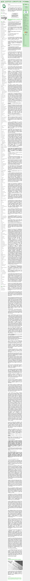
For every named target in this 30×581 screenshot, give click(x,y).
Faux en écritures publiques (3, 125)
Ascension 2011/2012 (3, 32)
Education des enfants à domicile (4, 108)
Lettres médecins (2, 172)
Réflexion (2, 235)
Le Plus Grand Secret (3, 165)
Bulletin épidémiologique (4, 71)
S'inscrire (26, 6)
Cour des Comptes (2, 87)
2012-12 (23, 43)
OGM (1, 203)
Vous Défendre (2, 283)
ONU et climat (2, 207)
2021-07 (23, 38)
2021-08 (23, 37)
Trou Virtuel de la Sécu (3, 265)
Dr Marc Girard (2, 103)
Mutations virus (2, 193)
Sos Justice (2, 252)
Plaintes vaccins (2, 219)
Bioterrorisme (3, 70)
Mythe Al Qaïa (2, 194)
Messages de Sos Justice (3, 186)
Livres (1, 176)
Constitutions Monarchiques (3, 62)
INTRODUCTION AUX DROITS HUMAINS (14, 559)
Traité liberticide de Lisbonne (3, 264)
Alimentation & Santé (3, 29)
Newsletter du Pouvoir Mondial (3, 195)
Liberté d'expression (2, 174)
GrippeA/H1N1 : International (3, 145)
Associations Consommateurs (3, 34)
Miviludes (2, 190)
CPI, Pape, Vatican (2, 89)
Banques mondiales (2, 37)
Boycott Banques (2, 45)
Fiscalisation (2, 126)
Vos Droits (2, 282)
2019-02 (23, 40)
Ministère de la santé (3, 188)
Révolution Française (17, 578)
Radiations (2, 232)
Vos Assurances (2, 281)
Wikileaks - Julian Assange (3, 284)
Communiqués (2, 56)
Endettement (2, 112)
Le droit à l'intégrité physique (3, 164)
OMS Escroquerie (2, 205)
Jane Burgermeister (2, 159)
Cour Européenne (2, 88)
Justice (1, 160)
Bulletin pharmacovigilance (4, 72)
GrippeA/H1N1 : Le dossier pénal (4, 146)
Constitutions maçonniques (3, 61)
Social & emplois (2, 250)
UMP (1, 266)
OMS (1, 204)
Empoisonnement (2, 111)
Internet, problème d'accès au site (4, 158)
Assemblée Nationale (3, 33)
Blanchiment (2, 44)
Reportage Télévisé (2, 236)
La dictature (2, 162)
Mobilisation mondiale (3, 191)
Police (1, 220)
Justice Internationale (3, 161)
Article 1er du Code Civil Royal (3, 30)
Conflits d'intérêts (2, 57)
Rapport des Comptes (3, 233)
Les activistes (2, 166)
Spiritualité (2, 253)
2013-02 (23, 42)
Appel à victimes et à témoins (4, 68)
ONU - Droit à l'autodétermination (4, 206)
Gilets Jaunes (2, 139)
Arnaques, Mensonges (4, 69)
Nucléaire (2, 201)
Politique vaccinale (2, 222)
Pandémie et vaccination (3, 209)
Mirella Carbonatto (2, 189)
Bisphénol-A (2, 43)
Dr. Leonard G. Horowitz (3, 104)
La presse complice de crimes (3, 163)
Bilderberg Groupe (3, 141)
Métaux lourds (2, 187)
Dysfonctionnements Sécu (3, 107)
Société (1, 251)
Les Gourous (2, 167)
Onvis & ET (2, 208)
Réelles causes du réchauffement (4, 234)
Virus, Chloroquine (2, 279)
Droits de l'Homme (2, 105)
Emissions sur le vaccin (3, 110)
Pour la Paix (2, 223)
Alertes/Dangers (2, 28)
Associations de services (3, 35)
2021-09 (23, 36)
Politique (1, 221)
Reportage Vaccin (2, 237)
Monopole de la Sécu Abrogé (3, 192)
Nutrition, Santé (2, 202)
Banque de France (2, 36)
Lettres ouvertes (2, 173)
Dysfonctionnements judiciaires (3, 106)
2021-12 (23, 35)
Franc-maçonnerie (2, 127)
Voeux (1, 280)
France (1, 128)
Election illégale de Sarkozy (3, 109)
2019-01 (23, 41)
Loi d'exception (2, 177)
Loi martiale (2, 178)
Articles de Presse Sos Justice (3, 31)
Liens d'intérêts (2, 175)
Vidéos (1, 278)
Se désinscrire (26, 7)
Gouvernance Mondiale (3, 140)
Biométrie (2, 42)
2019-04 (23, 39)
